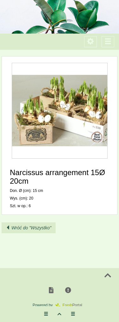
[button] (59, 111)
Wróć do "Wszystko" (28, 227)
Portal (70, 305)
